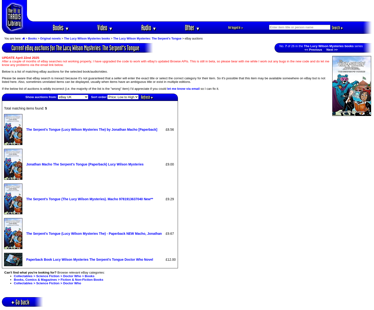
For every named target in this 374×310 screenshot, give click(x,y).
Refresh (147, 97)
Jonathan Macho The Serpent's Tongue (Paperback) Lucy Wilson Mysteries (85, 164)
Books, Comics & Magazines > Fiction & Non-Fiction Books (58, 279)
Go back (20, 302)
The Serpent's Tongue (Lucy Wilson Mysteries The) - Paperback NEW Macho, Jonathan (94, 233)
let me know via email (183, 88)
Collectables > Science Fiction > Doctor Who (47, 283)
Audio (149, 27)
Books (61, 27)
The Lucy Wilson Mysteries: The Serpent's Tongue (147, 38)
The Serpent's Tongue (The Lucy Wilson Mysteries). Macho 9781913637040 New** (89, 199)
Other (192, 27)
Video (105, 27)
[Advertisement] (199, 10)
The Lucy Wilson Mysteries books (87, 38)
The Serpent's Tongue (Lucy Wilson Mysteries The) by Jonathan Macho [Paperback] (91, 129)
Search (337, 27)
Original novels (50, 38)
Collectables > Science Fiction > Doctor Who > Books (54, 276)
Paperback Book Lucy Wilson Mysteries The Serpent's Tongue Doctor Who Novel (89, 259)
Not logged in (235, 27)
